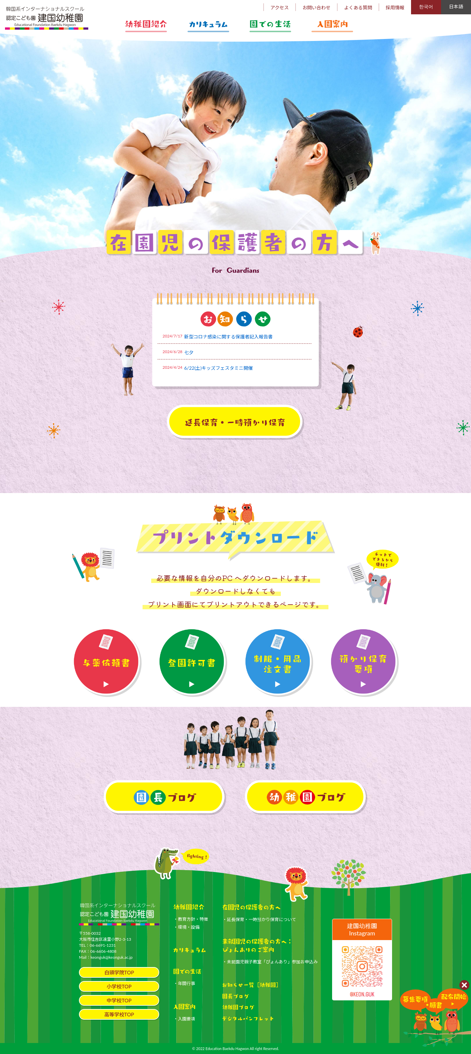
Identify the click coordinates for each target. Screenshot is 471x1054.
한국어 (426, 6)
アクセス (279, 7)
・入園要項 (184, 1018)
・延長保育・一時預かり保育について (259, 919)
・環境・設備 (187, 927)
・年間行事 (184, 983)
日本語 (456, 6)
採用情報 (395, 7)
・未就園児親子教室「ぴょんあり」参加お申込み (270, 961)
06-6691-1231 (103, 945)
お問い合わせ (316, 7)
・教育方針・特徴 (191, 919)
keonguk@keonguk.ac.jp (112, 957)
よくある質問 (358, 7)
